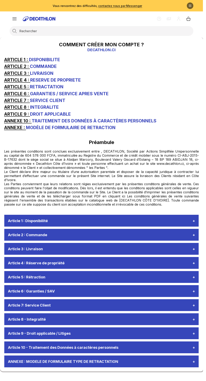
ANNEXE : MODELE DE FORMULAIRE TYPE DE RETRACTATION (69, 365)
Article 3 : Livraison (27, 249)
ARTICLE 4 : (17, 80)
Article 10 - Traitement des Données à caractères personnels (68, 351)
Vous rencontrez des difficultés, (97, 6)
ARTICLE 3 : (17, 73)
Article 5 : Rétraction (29, 278)
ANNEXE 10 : (18, 120)
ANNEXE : (15, 127)
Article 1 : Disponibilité (30, 220)
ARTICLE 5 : (17, 86)
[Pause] (190, 5)
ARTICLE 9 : (17, 114)
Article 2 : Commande (29, 235)
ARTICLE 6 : (17, 93)
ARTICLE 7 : (17, 100)
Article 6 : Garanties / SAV (34, 293)
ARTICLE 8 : (17, 107)
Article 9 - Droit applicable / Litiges (43, 336)
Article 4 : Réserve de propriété (39, 264)
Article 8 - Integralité (28, 322)
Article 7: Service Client (31, 307)
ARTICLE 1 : (16, 59)
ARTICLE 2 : (17, 66)
